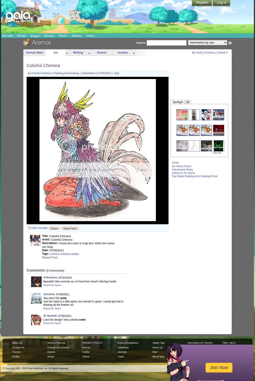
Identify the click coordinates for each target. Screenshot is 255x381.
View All (217, 152)
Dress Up (158, 347)
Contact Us (18, 347)
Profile (15, 356)
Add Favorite (39, 228)
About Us (17, 342)
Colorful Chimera (41, 73)
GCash (21, 36)
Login (221, 3)
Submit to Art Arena (183, 173)
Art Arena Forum (181, 166)
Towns (85, 356)
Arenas (86, 347)
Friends (16, 352)
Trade (121, 356)
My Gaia (7, 36)
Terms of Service (56, 342)
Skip (116, 73)
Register (202, 3)
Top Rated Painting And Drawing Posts (195, 176)
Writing (78, 52)
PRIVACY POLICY (92, 342)
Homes (101, 52)
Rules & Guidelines (128, 342)
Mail (155, 352)
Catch (90, 36)
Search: (141, 42)
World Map (158, 356)
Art (56, 52)
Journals (122, 352)
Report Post (49, 257)
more (66, 53)
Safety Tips (159, 342)
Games (76, 36)
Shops (35, 36)
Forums (49, 36)
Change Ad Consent (58, 347)
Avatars (123, 52)
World (63, 36)
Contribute (123, 347)
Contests (209, 52)
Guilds (85, 352)
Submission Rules (182, 169)
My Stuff (197, 52)
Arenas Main (34, 52)
